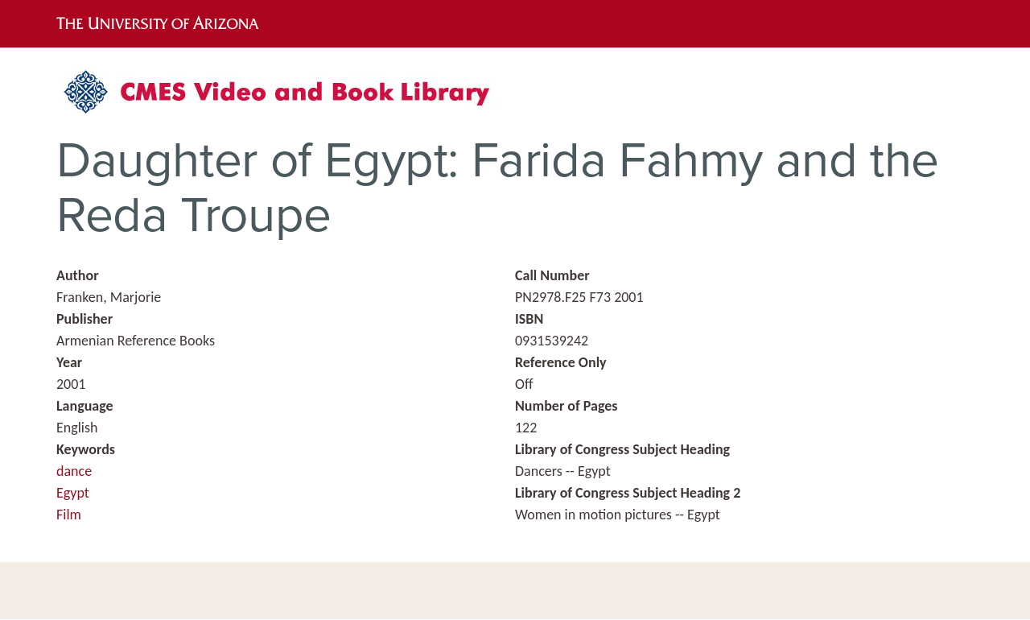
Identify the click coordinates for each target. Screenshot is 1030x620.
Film (68, 514)
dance (74, 471)
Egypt (72, 493)
